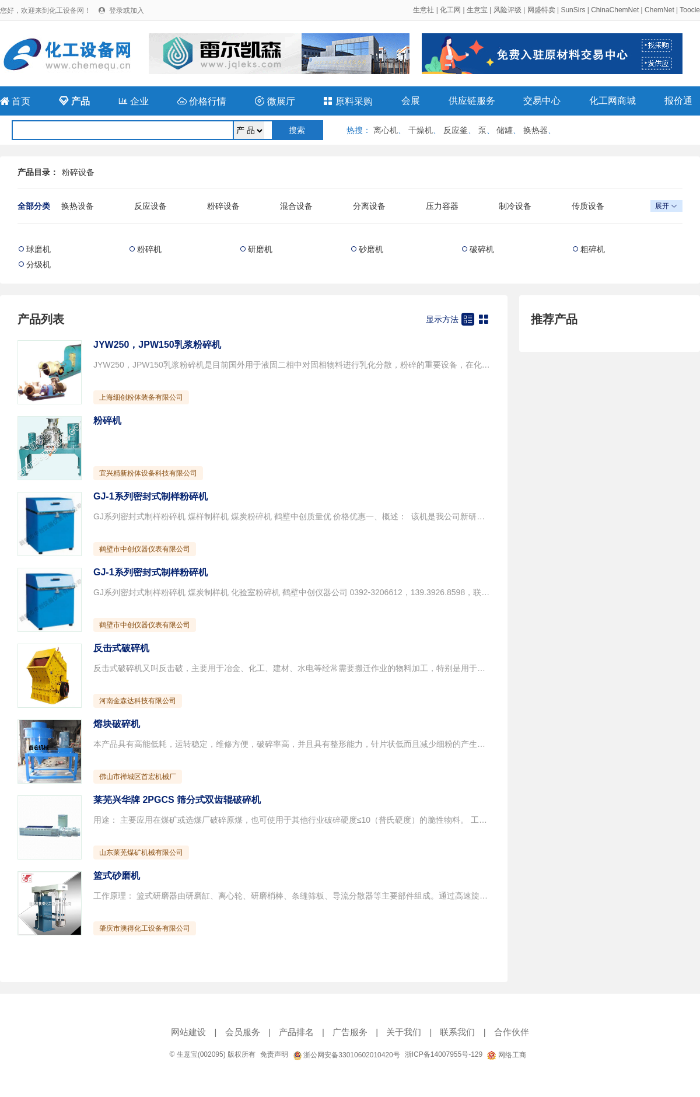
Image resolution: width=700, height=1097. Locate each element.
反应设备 (150, 206)
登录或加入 (126, 10)
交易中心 (542, 101)
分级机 (38, 264)
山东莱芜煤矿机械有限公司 (141, 852)
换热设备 (77, 206)
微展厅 (275, 101)
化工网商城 (612, 101)
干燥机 (420, 130)
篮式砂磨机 (116, 876)
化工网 (450, 10)
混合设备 (296, 206)
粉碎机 (149, 249)
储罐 (504, 130)
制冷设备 (515, 206)
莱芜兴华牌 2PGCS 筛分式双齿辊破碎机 (177, 800)
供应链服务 (472, 101)
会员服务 (242, 1032)
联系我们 (457, 1032)
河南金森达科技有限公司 (137, 701)
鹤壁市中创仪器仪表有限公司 (144, 549)
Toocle (690, 10)
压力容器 (442, 206)
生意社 (423, 10)
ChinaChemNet (615, 10)
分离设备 (369, 206)
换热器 (535, 130)
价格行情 (201, 101)
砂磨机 (371, 249)
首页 (15, 101)
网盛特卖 (541, 10)
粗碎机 (592, 249)
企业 (133, 101)
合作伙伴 (511, 1032)
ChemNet (659, 10)
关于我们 (403, 1032)
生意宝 (477, 10)
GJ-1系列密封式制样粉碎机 (150, 496)
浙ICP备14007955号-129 (443, 1054)
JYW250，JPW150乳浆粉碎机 (157, 345)
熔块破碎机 (116, 724)
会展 (410, 101)
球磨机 (38, 249)
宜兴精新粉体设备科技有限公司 (148, 473)
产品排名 (296, 1032)
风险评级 (508, 10)
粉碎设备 (78, 172)
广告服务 (350, 1032)
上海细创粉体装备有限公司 (141, 397)
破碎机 (482, 249)
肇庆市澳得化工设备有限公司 (144, 928)
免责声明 (274, 1054)
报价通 (678, 101)
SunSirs (573, 10)
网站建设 (188, 1032)
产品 (74, 101)
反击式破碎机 (121, 648)
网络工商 (506, 1055)
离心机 (385, 130)
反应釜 (455, 130)
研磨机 (260, 249)
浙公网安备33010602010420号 (346, 1055)
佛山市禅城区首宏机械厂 (137, 777)
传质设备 (588, 206)
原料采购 (347, 101)
